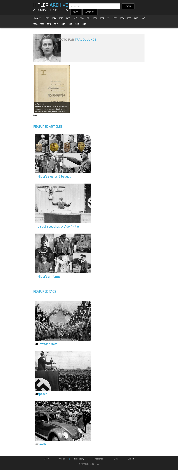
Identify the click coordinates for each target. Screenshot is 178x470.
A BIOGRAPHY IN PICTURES (50, 10)
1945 (84, 24)
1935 (129, 18)
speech (41, 394)
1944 (77, 24)
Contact (131, 459)
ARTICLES (90, 12)
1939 (42, 24)
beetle (40, 444)
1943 (70, 24)
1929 (88, 18)
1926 (68, 18)
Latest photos (98, 459)
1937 (143, 18)
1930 (95, 18)
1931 (102, 18)
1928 (81, 18)
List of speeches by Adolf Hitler (57, 227)
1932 (109, 18)
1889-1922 (38, 18)
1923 (47, 18)
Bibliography (79, 459)
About (46, 459)
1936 (136, 18)
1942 (63, 24)
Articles (62, 459)
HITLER (50, 5)
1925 (61, 18)
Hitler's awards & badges (53, 177)
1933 (115, 18)
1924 (54, 18)
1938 (35, 24)
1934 (122, 18)
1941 (56, 24)
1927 (75, 18)
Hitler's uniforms (47, 277)
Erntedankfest (46, 344)
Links (116, 459)
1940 (49, 24)
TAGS (75, 12)
